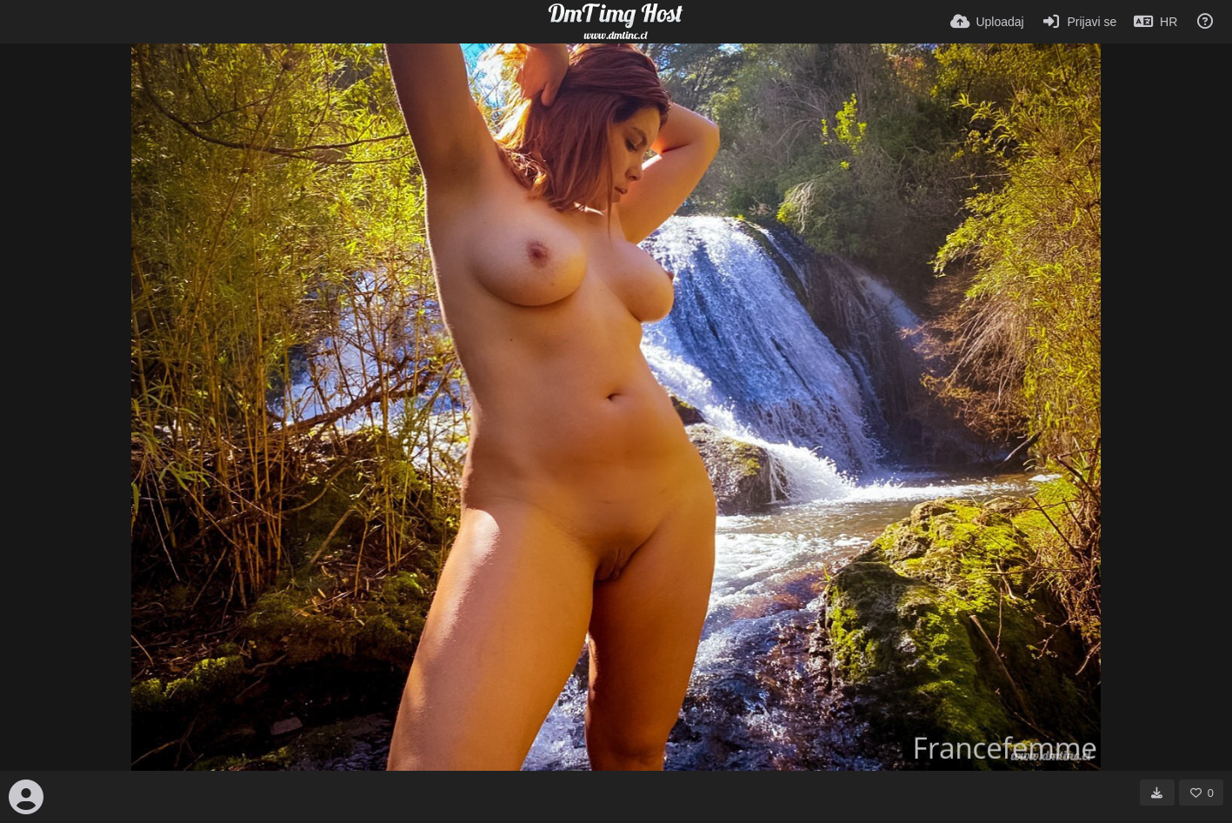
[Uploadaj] (987, 21)
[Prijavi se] (1079, 21)
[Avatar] (26, 797)
